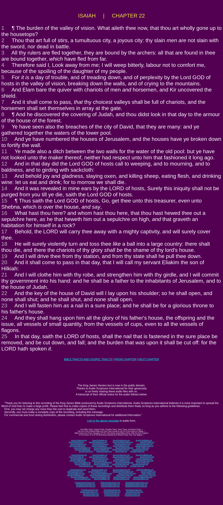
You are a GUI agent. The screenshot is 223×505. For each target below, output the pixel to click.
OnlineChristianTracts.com (110, 483)
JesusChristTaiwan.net (82, 462)
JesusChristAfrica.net (78, 459)
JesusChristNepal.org (77, 446)
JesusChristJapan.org (144, 444)
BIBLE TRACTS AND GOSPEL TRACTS (88, 359)
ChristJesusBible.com (141, 479)
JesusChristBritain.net (144, 455)
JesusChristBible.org (101, 449)
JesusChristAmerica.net (98, 457)
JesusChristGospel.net (120, 464)
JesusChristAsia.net (99, 455)
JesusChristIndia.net (99, 461)
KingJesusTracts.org (112, 493)
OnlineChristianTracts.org (110, 484)
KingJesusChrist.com (91, 495)
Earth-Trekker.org (142, 448)
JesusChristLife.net (147, 457)
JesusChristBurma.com (76, 473)
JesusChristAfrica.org (78, 444)
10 (4, 139)
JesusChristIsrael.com (77, 470)
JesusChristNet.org (147, 442)
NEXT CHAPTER (148, 359)
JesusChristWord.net (83, 464)
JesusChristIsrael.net (79, 455)
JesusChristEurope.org (121, 440)
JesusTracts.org (121, 451)
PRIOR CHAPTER (125, 359)
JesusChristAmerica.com (97, 471)
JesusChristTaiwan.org (82, 448)
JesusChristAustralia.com (143, 477)
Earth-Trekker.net (142, 462)
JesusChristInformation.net (122, 457)
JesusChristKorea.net (122, 459)
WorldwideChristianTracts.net (136, 486)
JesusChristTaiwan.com (79, 477)
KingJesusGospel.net (140, 464)
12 (4, 164)
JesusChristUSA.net (76, 457)
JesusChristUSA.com (75, 471)
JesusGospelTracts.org (111, 492)
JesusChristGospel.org (120, 449)
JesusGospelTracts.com (89, 492)
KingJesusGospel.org (140, 449)
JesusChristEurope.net (121, 455)
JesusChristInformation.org (123, 442)
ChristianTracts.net (137, 466)
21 (4, 275)
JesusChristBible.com (102, 479)
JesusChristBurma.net (121, 461)
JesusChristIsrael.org (79, 440)
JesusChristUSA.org (76, 442)
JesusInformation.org (104, 451)
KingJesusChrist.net (132, 495)
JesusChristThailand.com (100, 477)
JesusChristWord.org (82, 449)
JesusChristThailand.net (103, 462)
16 (4, 213)
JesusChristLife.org (86, 451)
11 (4, 151)
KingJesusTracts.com (91, 493)
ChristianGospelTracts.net (85, 486)
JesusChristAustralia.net (124, 462)
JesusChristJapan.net (144, 459)
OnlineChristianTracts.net (110, 486)
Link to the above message (103, 420)
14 (4, 188)
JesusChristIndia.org (99, 446)
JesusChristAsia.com (99, 470)
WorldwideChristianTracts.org (136, 484)
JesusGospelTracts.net (134, 492)
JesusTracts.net (121, 466)
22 (4, 293)
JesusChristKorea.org (122, 444)
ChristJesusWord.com (121, 479)
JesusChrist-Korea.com (127, 473)
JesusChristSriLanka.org (144, 446)
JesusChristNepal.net (78, 461)
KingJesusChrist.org (111, 495)
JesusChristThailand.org (103, 448)
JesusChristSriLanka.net (144, 461)
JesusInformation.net (104, 466)
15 (4, 201)
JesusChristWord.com (82, 479)
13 (4, 176)
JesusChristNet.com (148, 471)
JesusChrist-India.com (124, 475)
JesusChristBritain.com (145, 470)
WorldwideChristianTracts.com (137, 483)
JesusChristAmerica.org (98, 442)
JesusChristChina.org (100, 444)
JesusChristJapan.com (121, 477)
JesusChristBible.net (101, 464)
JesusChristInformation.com (123, 471)
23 (4, 305)
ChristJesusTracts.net (134, 490)
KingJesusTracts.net (132, 493)
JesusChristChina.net (100, 459)
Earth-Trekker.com (148, 473)
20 (4, 262)
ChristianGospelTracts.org (85, 484)
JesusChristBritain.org (144, 440)
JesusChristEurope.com (121, 470)
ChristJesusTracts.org (112, 490)
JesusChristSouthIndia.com (100, 475)
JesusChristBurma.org (121, 446)
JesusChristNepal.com (75, 475)
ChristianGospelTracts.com (85, 483)
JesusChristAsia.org (99, 440)
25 (4, 336)
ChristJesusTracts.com (89, 490)
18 (4, 244)
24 (4, 318)
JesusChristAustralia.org (124, 448)
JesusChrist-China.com (147, 475)
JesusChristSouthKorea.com (101, 473)
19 (4, 256)
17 (4, 231)
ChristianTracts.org (137, 451)
